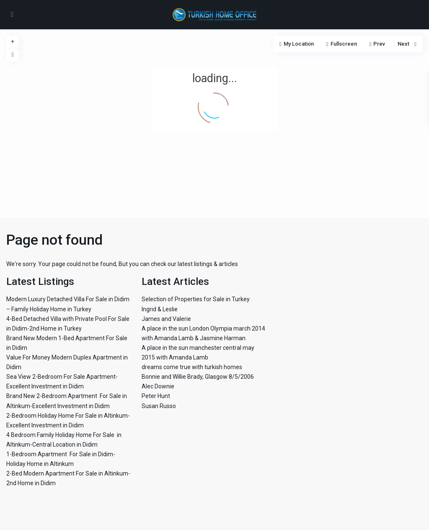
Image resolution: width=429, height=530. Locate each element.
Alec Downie (158, 386)
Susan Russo (159, 406)
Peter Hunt (156, 396)
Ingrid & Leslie (160, 309)
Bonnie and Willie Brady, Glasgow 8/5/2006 (198, 376)
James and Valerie (166, 318)
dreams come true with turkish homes (192, 367)
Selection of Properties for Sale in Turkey (196, 299)
